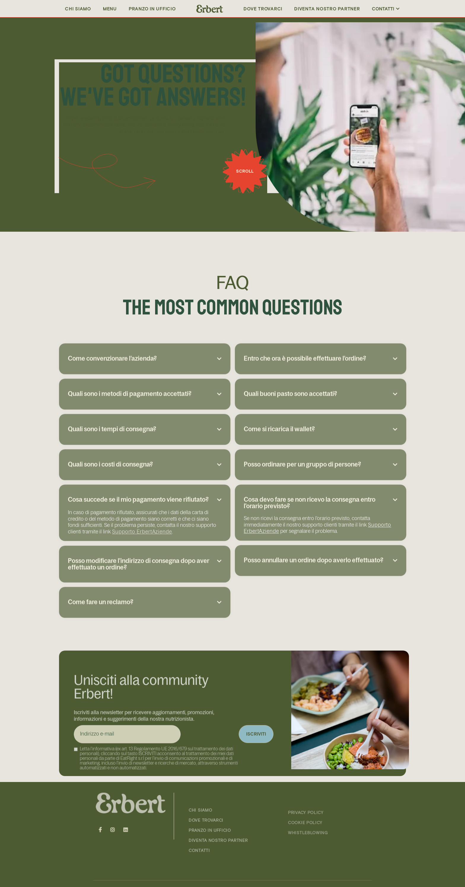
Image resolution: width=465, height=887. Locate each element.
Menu (110, 8)
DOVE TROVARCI (206, 833)
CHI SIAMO (200, 823)
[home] (209, 9)
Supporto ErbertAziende (142, 543)
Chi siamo (78, 8)
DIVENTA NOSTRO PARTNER (327, 8)
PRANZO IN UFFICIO (152, 8)
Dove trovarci (262, 8)
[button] (386, 8)
